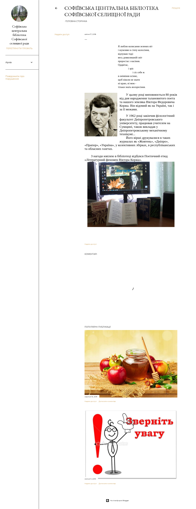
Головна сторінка (76, 21)
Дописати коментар (107, 401)
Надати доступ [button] (62, 34)
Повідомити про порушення (14, 77)
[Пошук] (176, 8)
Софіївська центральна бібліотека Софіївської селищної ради (111, 11)
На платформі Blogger (117, 500)
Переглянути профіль (19, 48)
